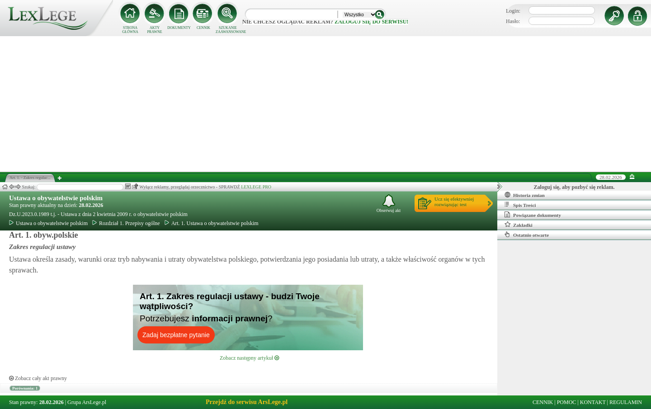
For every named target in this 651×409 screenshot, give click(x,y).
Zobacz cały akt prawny (38, 378)
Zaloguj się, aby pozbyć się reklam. (574, 187)
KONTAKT (593, 402)
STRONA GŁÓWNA (130, 30)
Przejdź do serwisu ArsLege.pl (247, 402)
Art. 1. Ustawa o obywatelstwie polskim (212, 223)
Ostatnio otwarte (527, 234)
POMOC (566, 402)
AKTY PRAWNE (154, 30)
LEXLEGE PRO (256, 186)
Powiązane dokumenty (533, 215)
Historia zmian (525, 195)
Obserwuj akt (389, 203)
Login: (513, 11)
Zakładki (519, 224)
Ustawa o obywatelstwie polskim (56, 198)
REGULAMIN (625, 402)
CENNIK (203, 28)
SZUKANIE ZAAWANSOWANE (228, 30)
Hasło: (513, 21)
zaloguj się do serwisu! (371, 22)
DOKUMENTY (179, 28)
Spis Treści (520, 205)
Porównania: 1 (25, 388)
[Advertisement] (325, 104)
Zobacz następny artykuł (249, 358)
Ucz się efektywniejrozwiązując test (454, 201)
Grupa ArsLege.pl (86, 402)
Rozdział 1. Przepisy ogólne (126, 223)
